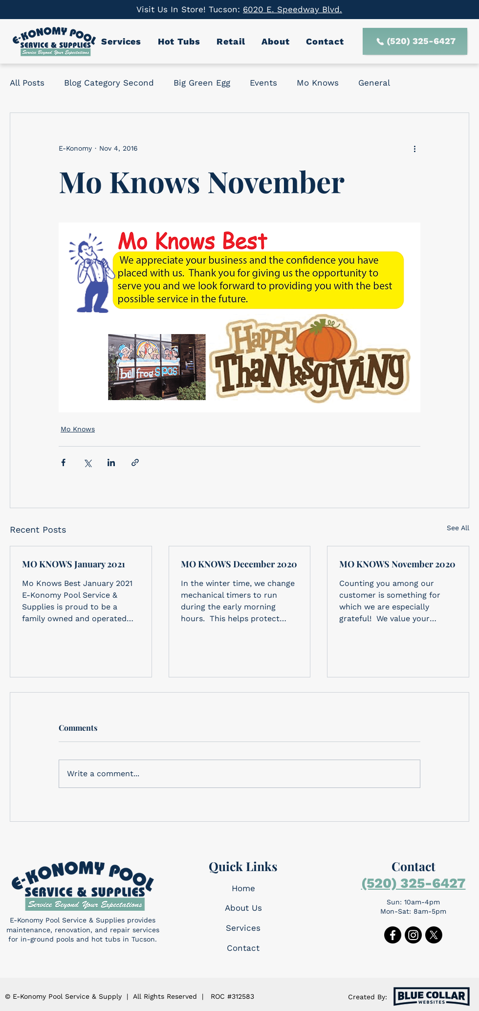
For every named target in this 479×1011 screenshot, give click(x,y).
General (374, 83)
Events (263, 83)
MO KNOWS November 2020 (397, 564)
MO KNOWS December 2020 (239, 564)
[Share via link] (135, 462)
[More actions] (414, 148)
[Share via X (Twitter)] (87, 462)
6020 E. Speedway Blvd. (292, 9)
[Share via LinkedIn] (111, 462)
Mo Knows (318, 83)
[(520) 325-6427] (415, 41)
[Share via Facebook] (63, 462)
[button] (122, 41)
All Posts (27, 83)
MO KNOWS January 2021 (73, 564)
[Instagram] (413, 935)
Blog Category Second (109, 83)
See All (458, 528)
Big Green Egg (202, 83)
